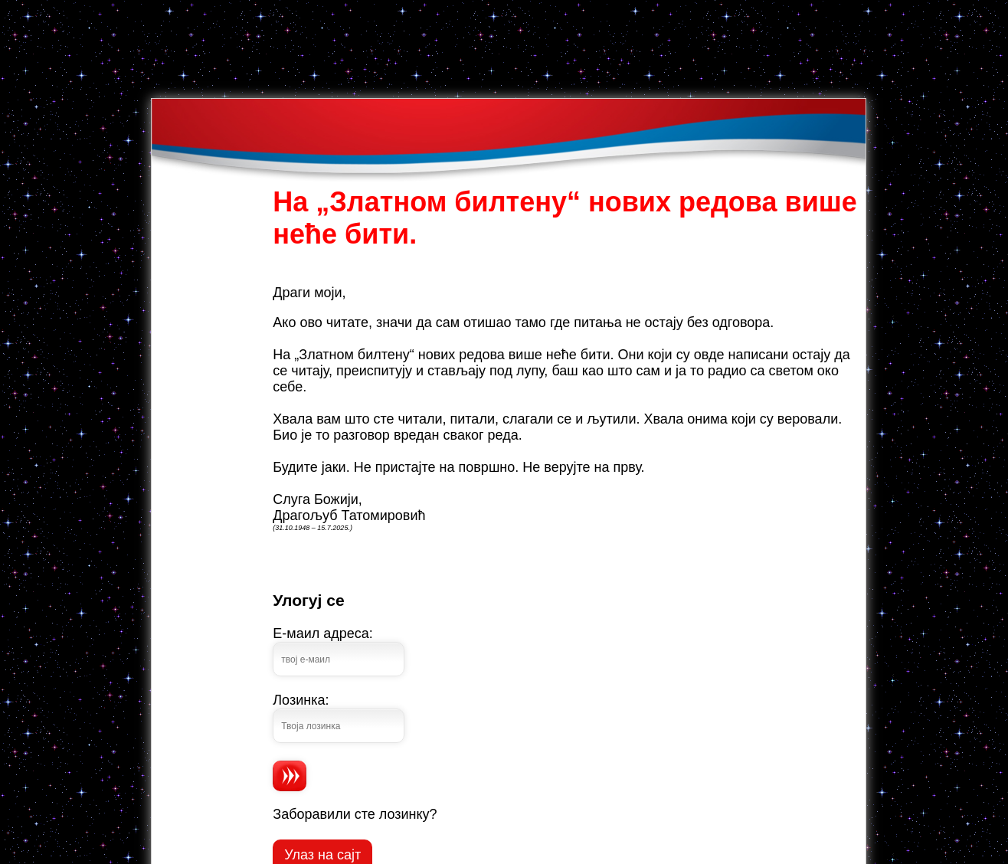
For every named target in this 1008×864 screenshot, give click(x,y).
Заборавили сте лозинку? (355, 814)
